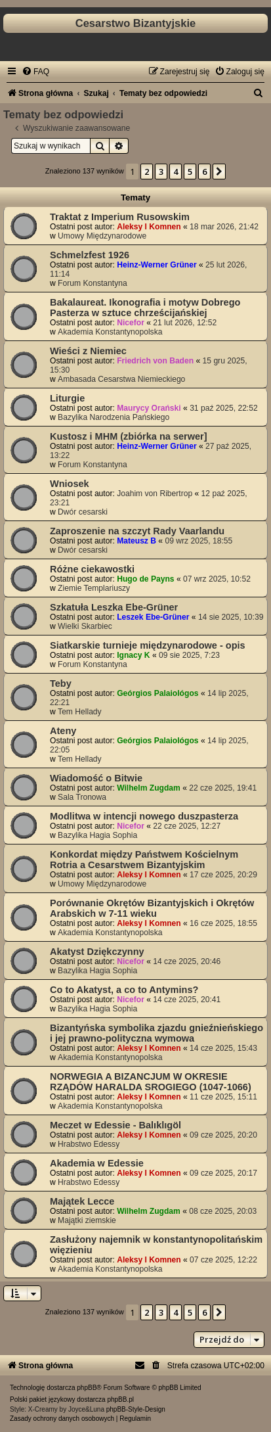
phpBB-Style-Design (135, 1409)
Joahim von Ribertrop (154, 493)
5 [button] (190, 171)
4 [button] (175, 171)
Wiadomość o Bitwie (96, 778)
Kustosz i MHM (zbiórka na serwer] (128, 436)
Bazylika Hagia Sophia (97, 835)
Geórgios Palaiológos (157, 693)
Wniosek (69, 483)
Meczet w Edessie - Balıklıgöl (115, 1125)
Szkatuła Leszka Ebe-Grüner (114, 607)
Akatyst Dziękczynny (97, 951)
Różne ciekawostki (92, 569)
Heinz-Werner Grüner (156, 264)
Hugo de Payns (145, 579)
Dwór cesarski (83, 512)
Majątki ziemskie (87, 1220)
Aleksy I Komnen (148, 226)
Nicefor (130, 322)
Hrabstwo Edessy (88, 1144)
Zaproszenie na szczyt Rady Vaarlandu (137, 531)
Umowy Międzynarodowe (102, 236)
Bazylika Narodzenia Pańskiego (113, 417)
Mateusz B (136, 540)
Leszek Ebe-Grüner (153, 617)
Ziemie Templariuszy (94, 588)
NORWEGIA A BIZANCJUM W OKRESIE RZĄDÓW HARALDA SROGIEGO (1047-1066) (150, 1081)
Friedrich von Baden (155, 360)
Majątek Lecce (82, 1201)
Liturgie (67, 398)
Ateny (63, 731)
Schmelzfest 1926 (89, 255)
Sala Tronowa (82, 797)
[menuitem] (35, 71)
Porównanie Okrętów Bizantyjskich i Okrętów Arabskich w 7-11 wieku (152, 908)
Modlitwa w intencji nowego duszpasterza (144, 816)
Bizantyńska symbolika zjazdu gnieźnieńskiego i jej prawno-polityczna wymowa (156, 1033)
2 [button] (146, 171)
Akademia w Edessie (97, 1163)
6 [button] (204, 171)
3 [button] (161, 171)
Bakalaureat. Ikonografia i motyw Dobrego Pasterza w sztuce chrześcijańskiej (145, 307)
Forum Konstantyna (92, 283)
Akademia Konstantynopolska (110, 331)
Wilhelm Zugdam (148, 788)
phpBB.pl (120, 1399)
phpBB (86, 1387)
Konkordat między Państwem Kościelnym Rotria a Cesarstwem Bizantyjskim (144, 859)
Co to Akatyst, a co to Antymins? (124, 989)
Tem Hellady (80, 711)
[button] (219, 171)
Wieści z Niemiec (88, 351)
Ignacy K (133, 655)
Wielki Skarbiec (85, 626)
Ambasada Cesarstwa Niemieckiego (121, 379)
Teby (61, 683)
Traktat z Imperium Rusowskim (120, 217)
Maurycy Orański (148, 408)
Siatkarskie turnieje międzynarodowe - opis (147, 645)
